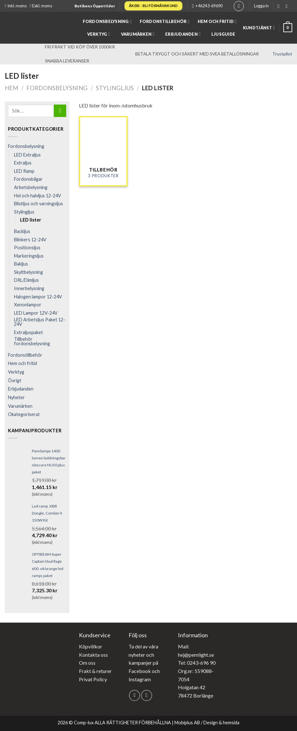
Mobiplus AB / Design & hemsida (206, 722)
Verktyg (98, 34)
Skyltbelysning (28, 272)
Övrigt (14, 380)
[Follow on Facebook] (280, 6)
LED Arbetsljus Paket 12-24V (39, 322)
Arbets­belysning (30, 187)
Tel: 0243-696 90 (197, 663)
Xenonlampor (27, 304)
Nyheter (16, 397)
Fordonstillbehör (165, 21)
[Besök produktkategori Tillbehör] (103, 151)
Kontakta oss (93, 655)
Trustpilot (282, 53)
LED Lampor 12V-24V (36, 313)
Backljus (22, 231)
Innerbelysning (29, 288)
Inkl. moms (16, 5)
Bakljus (21, 264)
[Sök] (239, 6)
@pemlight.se (199, 655)
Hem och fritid (217, 21)
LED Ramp (24, 171)
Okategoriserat (24, 414)
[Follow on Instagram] (288, 6)
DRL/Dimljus (26, 280)
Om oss (87, 663)
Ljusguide (223, 34)
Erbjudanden (183, 34)
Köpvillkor (90, 646)
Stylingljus (115, 87)
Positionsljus (27, 247)
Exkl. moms (41, 5)
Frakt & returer (95, 671)
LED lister (30, 220)
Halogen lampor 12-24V (38, 296)
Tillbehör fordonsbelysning (32, 341)
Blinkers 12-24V (30, 239)
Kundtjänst (259, 28)
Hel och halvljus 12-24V (37, 195)
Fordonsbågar (28, 179)
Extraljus (23, 162)
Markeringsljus (29, 256)
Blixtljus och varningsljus (38, 203)
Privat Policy (93, 679)
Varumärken (138, 34)
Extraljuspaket (28, 332)
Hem (11, 87)
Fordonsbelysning (107, 21)
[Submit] (60, 111)
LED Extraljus (27, 154)
